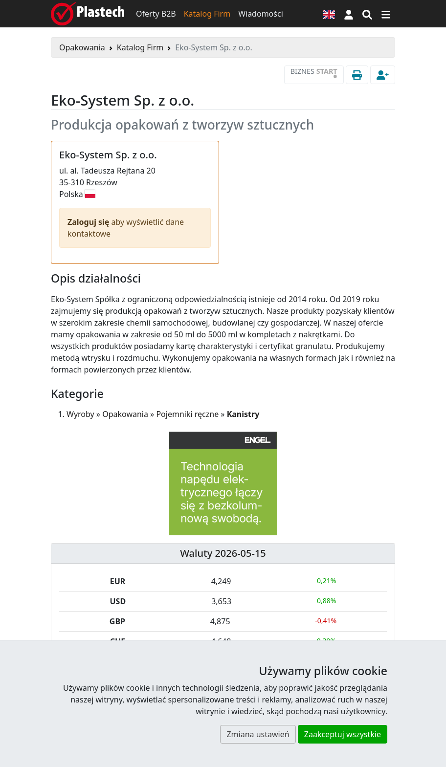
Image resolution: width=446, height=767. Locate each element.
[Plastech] (87, 13)
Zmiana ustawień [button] (257, 734)
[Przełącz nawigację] (386, 13)
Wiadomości (260, 13)
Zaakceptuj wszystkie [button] (342, 734)
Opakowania (82, 47)
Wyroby (80, 414)
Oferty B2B (156, 13)
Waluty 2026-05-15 (223, 553)
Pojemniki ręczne (187, 414)
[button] (348, 13)
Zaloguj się (89, 222)
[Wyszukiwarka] (367, 13)
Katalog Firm (207, 13)
